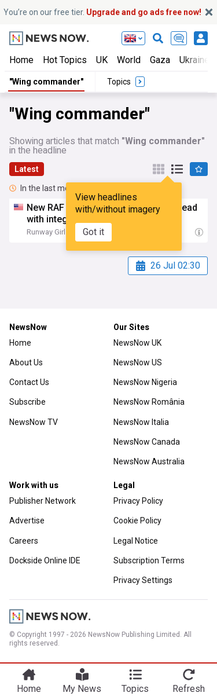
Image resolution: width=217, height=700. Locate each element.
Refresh (188, 688)
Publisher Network (42, 500)
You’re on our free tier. (102, 12)
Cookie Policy (137, 520)
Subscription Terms (149, 560)
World (129, 59)
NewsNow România (149, 401)
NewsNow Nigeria (145, 382)
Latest (26, 169)
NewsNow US (137, 362)
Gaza (160, 59)
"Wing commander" (46, 81)
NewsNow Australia (149, 461)
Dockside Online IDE (44, 560)
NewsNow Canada (146, 441)
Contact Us (29, 382)
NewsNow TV (33, 422)
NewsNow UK (137, 342)
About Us (26, 362)
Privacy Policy (138, 500)
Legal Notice (135, 540)
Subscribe (27, 401)
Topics (135, 688)
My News (81, 688)
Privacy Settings (142, 580)
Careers (23, 540)
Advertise (27, 520)
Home (21, 59)
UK (102, 59)
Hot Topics (65, 59)
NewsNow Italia (141, 422)
